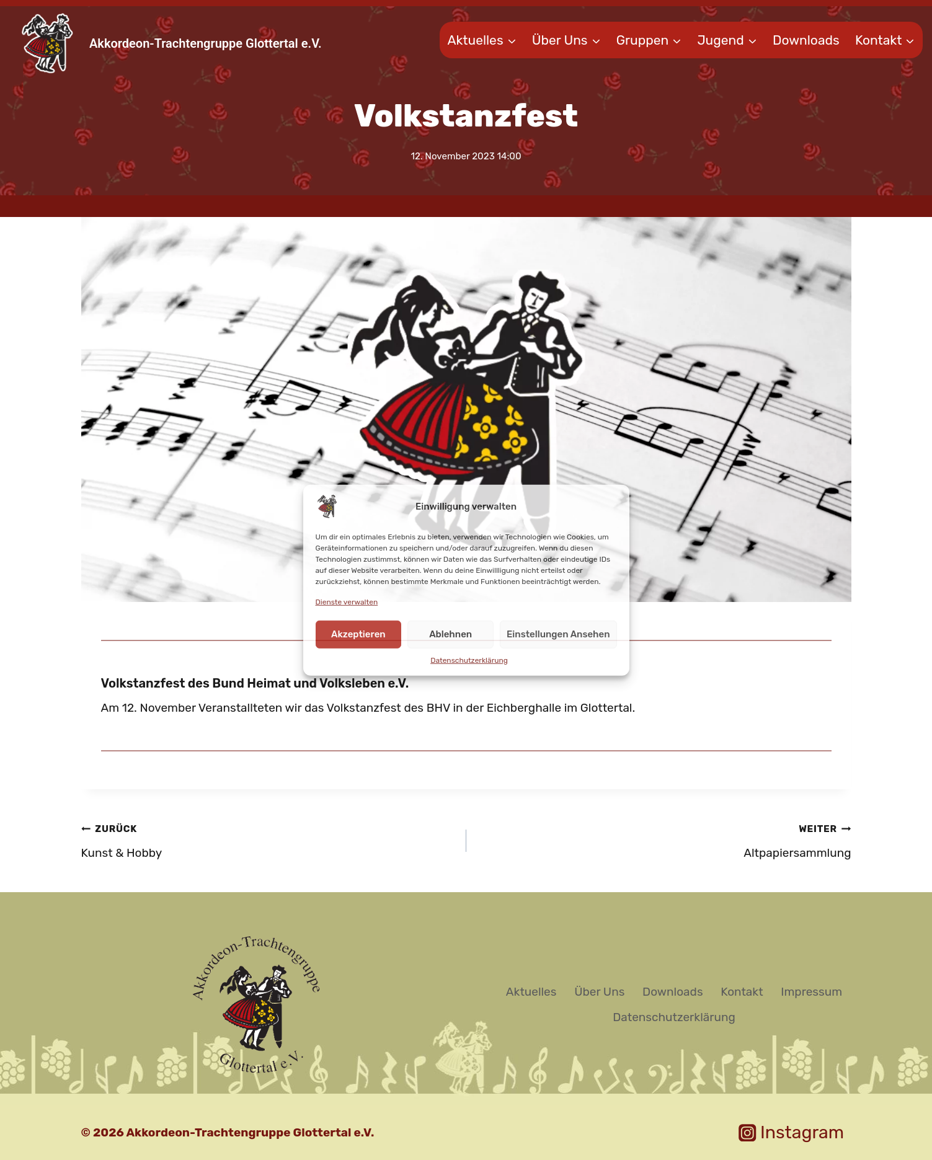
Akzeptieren (358, 634)
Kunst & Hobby (268, 839)
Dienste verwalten (347, 601)
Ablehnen (450, 634)
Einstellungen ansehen (558, 634)
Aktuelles (531, 992)
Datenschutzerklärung (469, 660)
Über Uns (599, 992)
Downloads (806, 40)
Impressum (811, 992)
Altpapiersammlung (664, 839)
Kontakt (742, 992)
